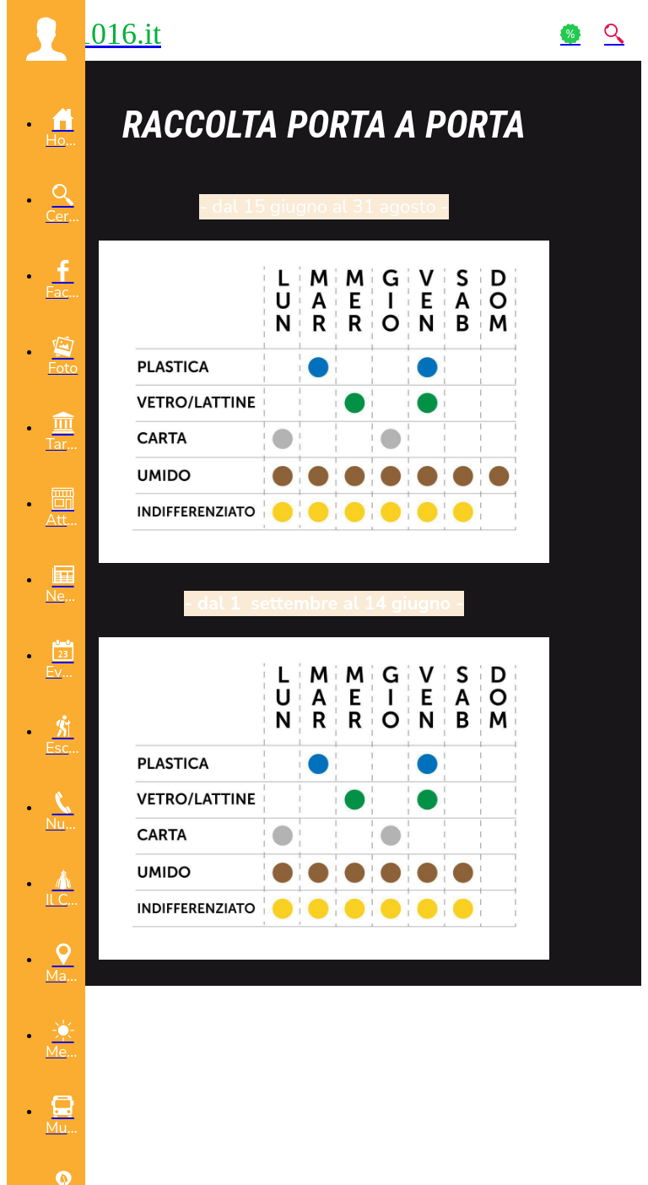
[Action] (570, 34)
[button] (46, 39)
